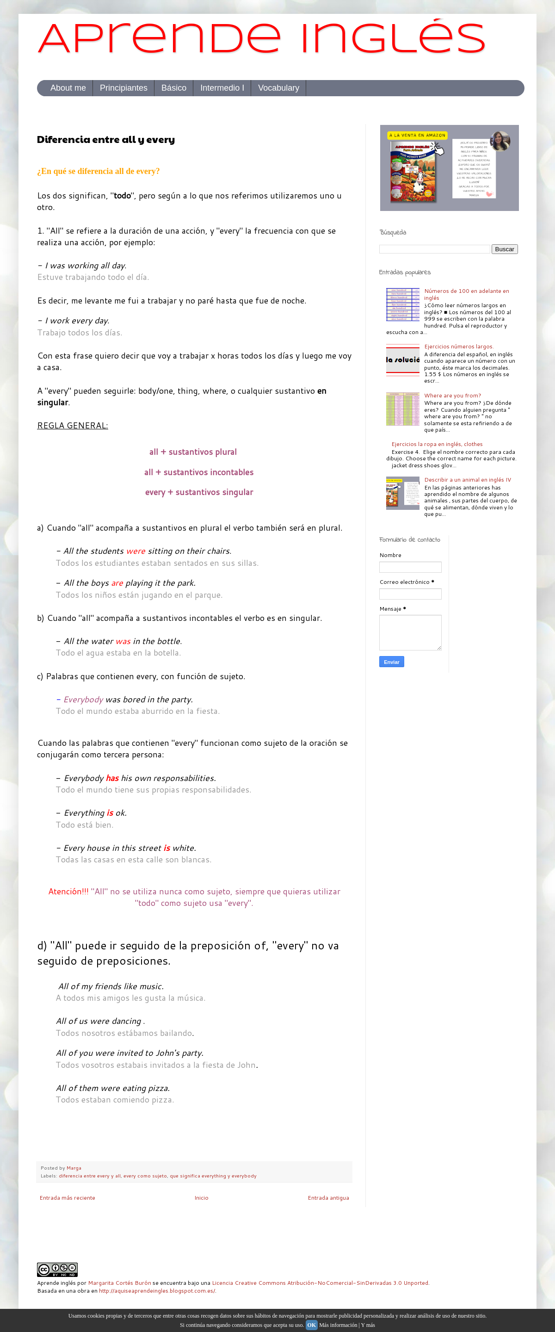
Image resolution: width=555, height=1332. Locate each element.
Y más (368, 1325)
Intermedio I (222, 88)
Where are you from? (452, 395)
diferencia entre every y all (90, 1175)
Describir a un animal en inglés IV (467, 479)
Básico (173, 88)
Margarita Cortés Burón (119, 1283)
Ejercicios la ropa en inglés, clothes (437, 444)
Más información (338, 1325)
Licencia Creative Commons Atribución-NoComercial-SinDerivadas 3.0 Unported (320, 1283)
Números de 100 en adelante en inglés (466, 294)
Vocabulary (278, 88)
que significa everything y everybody (213, 1175)
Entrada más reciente (67, 1198)
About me (68, 88)
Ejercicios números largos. (459, 346)
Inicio (201, 1198)
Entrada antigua (328, 1198)
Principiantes (124, 88)
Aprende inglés (262, 41)
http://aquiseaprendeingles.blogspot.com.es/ (157, 1291)
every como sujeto (145, 1175)
